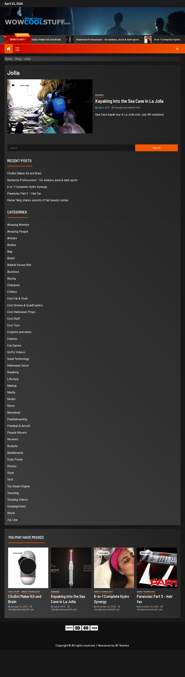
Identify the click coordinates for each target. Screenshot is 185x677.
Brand (10, 258)
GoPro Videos (16, 352)
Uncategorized (16, 506)
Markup (12, 385)
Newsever (104, 645)
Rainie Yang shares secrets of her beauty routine (37, 200)
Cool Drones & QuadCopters (25, 305)
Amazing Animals (18, 224)
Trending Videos (17, 499)
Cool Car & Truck (17, 298)
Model (11, 399)
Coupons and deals (19, 332)
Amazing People (17, 231)
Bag (9, 251)
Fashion (12, 339)
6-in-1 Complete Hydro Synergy (27, 187)
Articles (12, 238)
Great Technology (18, 359)
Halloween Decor (18, 365)
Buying (11, 278)
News (11, 405)
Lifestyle (13, 379)
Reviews (12, 439)
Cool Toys (13, 325)
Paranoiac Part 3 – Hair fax (24, 193)
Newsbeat (13, 412)
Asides (11, 245)
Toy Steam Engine (18, 486)
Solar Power (15, 459)
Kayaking (99, 95)
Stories (11, 466)
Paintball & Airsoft (18, 426)
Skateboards (15, 453)
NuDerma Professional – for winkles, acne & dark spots (106, 39)
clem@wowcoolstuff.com (127, 107)
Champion (13, 285)
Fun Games (14, 345)
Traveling (13, 493)
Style (10, 473)
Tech (10, 479)
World (11, 513)
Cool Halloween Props (21, 312)
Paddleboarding (17, 419)
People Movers (17, 432)
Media (11, 392)
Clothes (12, 292)
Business (13, 272)
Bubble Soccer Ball (19, 265)
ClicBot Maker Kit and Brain (44, 39)
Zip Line (12, 520)
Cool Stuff (13, 318)
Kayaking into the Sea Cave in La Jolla (129, 101)
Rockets (12, 446)
